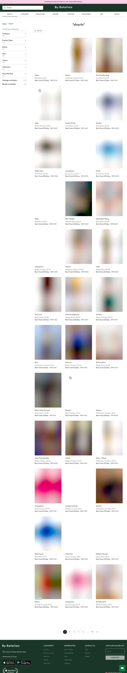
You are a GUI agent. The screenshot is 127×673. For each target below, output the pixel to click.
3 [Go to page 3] (74, 632)
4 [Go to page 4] (79, 632)
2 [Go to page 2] (70, 632)
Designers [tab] (25, 14)
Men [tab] (101, 14)
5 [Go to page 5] (83, 632)
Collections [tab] (40, 14)
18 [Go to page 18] (92, 632)
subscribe (115, 658)
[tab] (9, 14)
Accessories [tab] (86, 14)
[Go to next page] (97, 632)
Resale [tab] (117, 14)
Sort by (38, 31)
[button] (14, 34)
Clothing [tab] (70, 14)
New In (9, 14)
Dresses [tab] (55, 14)
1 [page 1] (65, 632)
